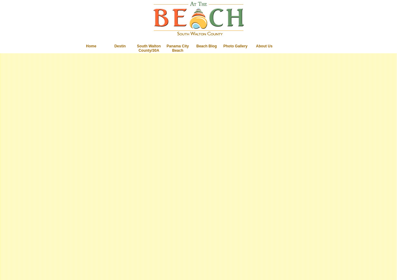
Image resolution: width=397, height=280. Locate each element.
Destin (120, 46)
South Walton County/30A (149, 48)
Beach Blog (206, 46)
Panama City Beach (178, 48)
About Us (264, 46)
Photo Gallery (235, 46)
